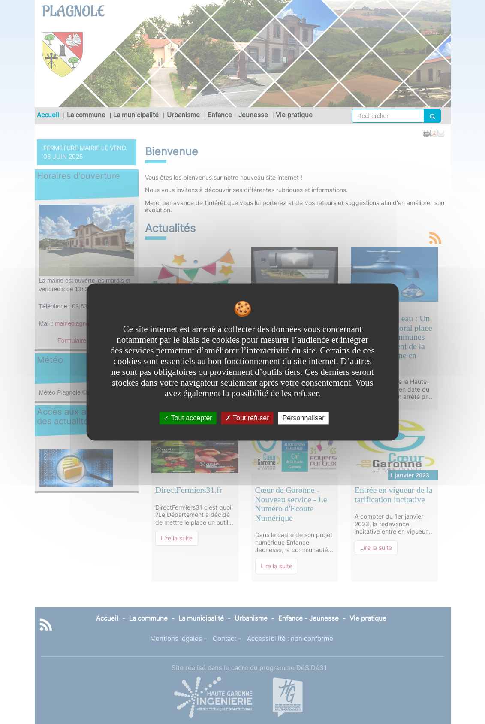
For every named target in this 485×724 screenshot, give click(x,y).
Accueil (48, 115)
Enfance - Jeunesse (238, 115)
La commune (86, 115)
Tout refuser (247, 418)
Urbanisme (183, 115)
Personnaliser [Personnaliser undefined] (304, 418)
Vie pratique (294, 115)
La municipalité (136, 115)
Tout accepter (187, 418)
